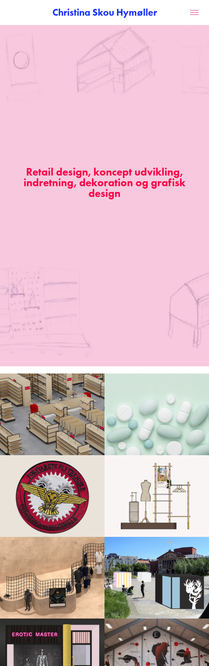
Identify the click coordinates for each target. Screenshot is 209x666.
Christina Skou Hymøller (104, 12)
